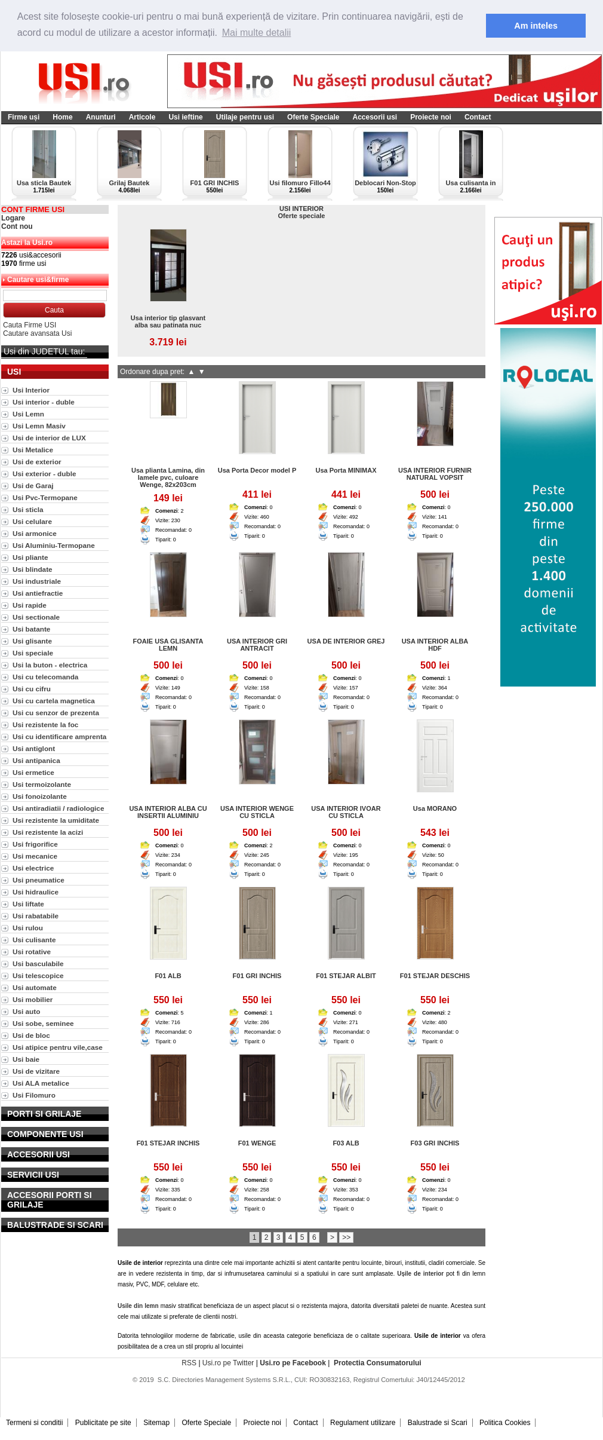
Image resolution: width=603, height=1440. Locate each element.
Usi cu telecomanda (45, 677)
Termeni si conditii (34, 1422)
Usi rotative (32, 951)
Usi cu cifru (32, 689)
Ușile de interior (420, 1273)
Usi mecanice (35, 856)
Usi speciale (33, 653)
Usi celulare (32, 521)
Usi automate (35, 987)
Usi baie (26, 1059)
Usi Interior (31, 390)
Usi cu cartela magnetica (54, 700)
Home (62, 117)
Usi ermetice (33, 772)
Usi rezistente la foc (45, 724)
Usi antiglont (34, 748)
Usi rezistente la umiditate (56, 820)
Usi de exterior (37, 461)
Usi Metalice (33, 450)
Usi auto (26, 1011)
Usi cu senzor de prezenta (56, 712)
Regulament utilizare (362, 1422)
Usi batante (31, 629)
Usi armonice (35, 533)
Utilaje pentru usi (245, 117)
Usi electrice (33, 868)
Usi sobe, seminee (43, 1023)
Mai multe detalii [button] (256, 32)
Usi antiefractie (38, 593)
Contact (477, 117)
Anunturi (101, 117)
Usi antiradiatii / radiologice (58, 808)
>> (346, 1237)
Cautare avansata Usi (37, 333)
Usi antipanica (36, 760)
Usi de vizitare (36, 1071)
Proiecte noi (430, 117)
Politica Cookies (504, 1422)
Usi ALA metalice (41, 1083)
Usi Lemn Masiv (39, 426)
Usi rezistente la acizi (48, 832)
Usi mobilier (33, 999)
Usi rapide (30, 605)
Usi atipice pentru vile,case (58, 1047)
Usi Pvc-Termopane (45, 497)
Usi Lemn (28, 414)
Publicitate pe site (103, 1422)
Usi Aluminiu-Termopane (54, 545)
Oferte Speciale (313, 117)
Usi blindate (33, 569)
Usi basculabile (38, 963)
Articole (142, 117)
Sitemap (156, 1422)
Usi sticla (28, 509)
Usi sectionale (36, 617)
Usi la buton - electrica (50, 665)
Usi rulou (28, 928)
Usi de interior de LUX (49, 438)
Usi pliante (30, 557)
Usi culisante (34, 939)
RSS (188, 1363)
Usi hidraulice (36, 892)
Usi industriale (37, 581)
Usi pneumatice (38, 880)
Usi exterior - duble (44, 473)
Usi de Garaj (33, 485)
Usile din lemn (138, 1306)
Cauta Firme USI (29, 325)
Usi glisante (32, 641)
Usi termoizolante (42, 784)
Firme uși (23, 117)
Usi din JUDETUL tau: (44, 351)
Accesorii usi (374, 117)
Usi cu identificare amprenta (59, 736)
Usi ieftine (185, 117)
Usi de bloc (31, 1035)
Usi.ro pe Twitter (228, 1363)
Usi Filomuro (34, 1095)
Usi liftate (28, 904)
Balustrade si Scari (437, 1422)
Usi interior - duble (44, 402)
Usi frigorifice (35, 844)
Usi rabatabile (36, 916)
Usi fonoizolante (40, 796)
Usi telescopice (38, 975)
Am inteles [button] (536, 25)
